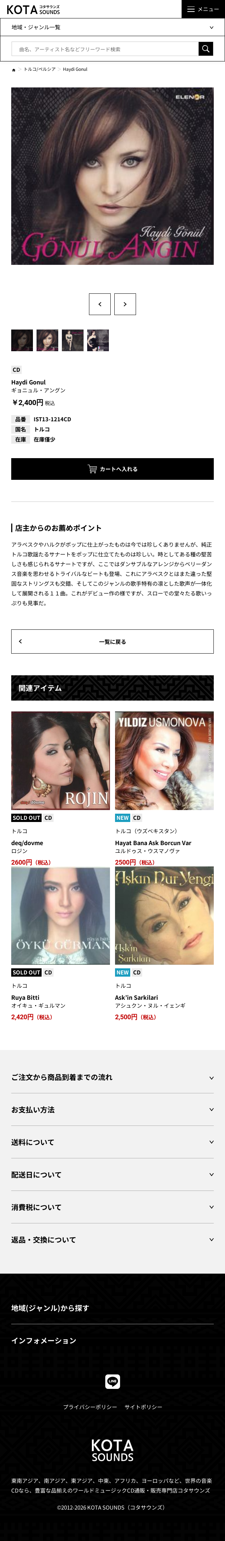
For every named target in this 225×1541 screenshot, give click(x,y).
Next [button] (125, 304)
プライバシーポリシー (90, 1407)
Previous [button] (100, 304)
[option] (112, 188)
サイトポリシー (143, 1407)
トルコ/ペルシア (40, 69)
